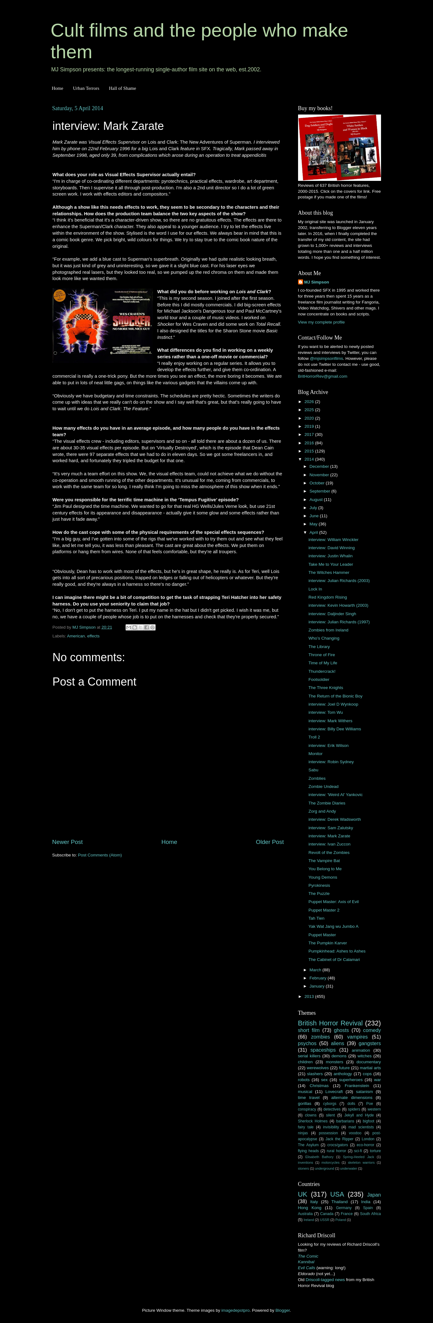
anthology (343, 1073)
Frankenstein (357, 1085)
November (320, 474)
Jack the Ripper (339, 1139)
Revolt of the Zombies (328, 852)
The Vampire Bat (324, 860)
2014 (309, 459)
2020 (309, 418)
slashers (315, 1073)
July (314, 507)
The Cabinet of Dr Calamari (334, 959)
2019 (309, 426)
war (377, 1079)
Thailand (340, 1201)
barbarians (345, 1121)
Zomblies (317, 778)
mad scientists (361, 1127)
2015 (309, 451)
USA (337, 1194)
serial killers (309, 1056)
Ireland (309, 1220)
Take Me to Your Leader (330, 564)
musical (305, 1091)
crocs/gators (337, 1145)
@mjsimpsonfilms (326, 358)
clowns (311, 1115)
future (344, 1067)
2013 (309, 996)
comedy (372, 1030)
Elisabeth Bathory (319, 1157)
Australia (305, 1214)
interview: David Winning (331, 547)
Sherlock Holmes (313, 1121)
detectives (332, 1109)
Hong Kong (310, 1207)
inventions (305, 1162)
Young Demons (322, 877)
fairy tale (306, 1127)
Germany (344, 1208)
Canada (326, 1214)
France (347, 1214)
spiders (354, 1109)
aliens (337, 1043)
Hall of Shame (122, 88)
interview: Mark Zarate (329, 836)
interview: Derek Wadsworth (334, 819)
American (76, 636)
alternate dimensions (351, 1097)
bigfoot (368, 1121)
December (320, 466)
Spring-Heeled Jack (358, 1157)
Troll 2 (314, 737)
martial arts (370, 1067)
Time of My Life (322, 663)
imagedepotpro (235, 1310)
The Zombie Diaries (326, 803)
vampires (357, 1037)
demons (339, 1056)
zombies (320, 1037)
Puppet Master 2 (323, 910)
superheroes (351, 1079)
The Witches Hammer (328, 572)
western (374, 1109)
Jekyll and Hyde (359, 1115)
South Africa (370, 1214)
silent (330, 1115)
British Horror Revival (330, 1023)
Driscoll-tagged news (325, 1279)
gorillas (305, 1103)
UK (302, 1194)
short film (309, 1030)
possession (328, 1133)
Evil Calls (307, 1267)
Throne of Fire (321, 654)
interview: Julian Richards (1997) (339, 622)
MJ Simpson (316, 282)
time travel (309, 1097)
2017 (309, 434)
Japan (374, 1195)
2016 (309, 443)
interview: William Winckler (333, 539)
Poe (369, 1103)
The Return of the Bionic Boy (335, 696)
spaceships (323, 1050)
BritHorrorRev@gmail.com (323, 376)
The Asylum (308, 1145)
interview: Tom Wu (325, 712)
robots (304, 1079)
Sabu (313, 770)
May (314, 524)
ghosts (341, 1030)
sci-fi (358, 1151)
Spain (368, 1208)
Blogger (283, 1310)
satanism (364, 1091)
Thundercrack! (321, 671)
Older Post (270, 842)
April (314, 532)
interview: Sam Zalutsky (330, 827)
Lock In (315, 589)
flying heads (308, 1151)
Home (57, 88)
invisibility (331, 1127)
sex (324, 1079)
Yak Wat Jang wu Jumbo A (333, 926)
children (305, 1062)
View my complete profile (321, 322)
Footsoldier (318, 679)
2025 (309, 409)
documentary (368, 1062)
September (321, 491)
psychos (307, 1043)
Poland (340, 1220)
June (315, 515)
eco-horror (365, 1145)
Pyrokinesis (319, 885)
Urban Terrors (86, 88)
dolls (351, 1103)
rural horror (336, 1151)
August (317, 499)
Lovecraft (334, 1091)
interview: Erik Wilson (328, 745)
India (365, 1201)
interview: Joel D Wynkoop (333, 704)
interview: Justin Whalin (330, 556)
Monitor (315, 753)
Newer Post (67, 842)
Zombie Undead (323, 786)
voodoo (355, 1133)
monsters (334, 1062)
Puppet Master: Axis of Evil (333, 901)
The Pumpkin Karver (327, 943)
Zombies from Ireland (328, 630)
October (318, 483)
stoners (303, 1168)
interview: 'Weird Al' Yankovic (335, 794)
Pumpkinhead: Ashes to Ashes (336, 951)
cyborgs (330, 1103)
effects (93, 636)
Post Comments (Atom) (100, 855)
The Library (319, 646)
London (368, 1139)
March (316, 970)
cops (367, 1073)
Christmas (319, 1085)
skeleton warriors (361, 1162)
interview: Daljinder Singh (332, 613)
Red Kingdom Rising (327, 597)
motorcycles (331, 1162)
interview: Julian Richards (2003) (339, 580)
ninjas (303, 1133)
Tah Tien (316, 918)
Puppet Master (322, 934)
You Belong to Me (325, 868)
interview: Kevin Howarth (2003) (338, 605)
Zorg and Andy (322, 811)
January (318, 986)
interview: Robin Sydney (331, 761)
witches (365, 1056)
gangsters (369, 1043)
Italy (314, 1201)
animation (361, 1050)
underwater (348, 1168)
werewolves (318, 1067)
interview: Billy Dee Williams (334, 729)
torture (375, 1151)
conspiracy (307, 1109)
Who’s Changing (323, 638)
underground (324, 1168)
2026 (309, 401)
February (319, 978)
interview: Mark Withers (330, 720)
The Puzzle (319, 893)
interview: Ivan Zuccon (329, 844)
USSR (324, 1220)
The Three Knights (325, 687)
